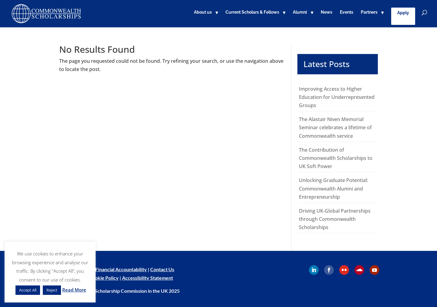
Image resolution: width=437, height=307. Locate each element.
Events (346, 12)
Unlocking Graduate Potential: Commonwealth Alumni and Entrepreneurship (333, 188)
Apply (403, 12)
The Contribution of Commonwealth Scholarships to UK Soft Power (335, 158)
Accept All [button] (27, 290)
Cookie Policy (104, 278)
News (326, 12)
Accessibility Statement (147, 278)
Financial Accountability (121, 269)
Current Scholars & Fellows (252, 12)
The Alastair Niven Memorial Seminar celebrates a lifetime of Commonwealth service (335, 127)
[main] (218, 139)
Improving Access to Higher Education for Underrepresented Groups (336, 97)
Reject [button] (51, 290)
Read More (74, 290)
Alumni (300, 12)
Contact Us (162, 269)
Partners (369, 12)
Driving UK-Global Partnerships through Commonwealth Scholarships (335, 219)
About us (203, 12)
